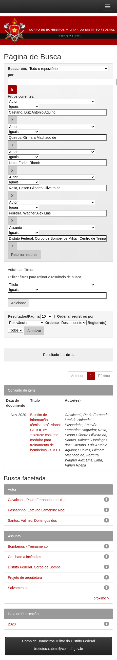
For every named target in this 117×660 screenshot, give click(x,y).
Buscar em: (17, 69)
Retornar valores (24, 255)
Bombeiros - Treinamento (28, 546)
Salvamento (17, 588)
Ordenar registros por (75, 316)
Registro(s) (97, 323)
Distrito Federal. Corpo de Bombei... (36, 567)
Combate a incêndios (24, 557)
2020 (12, 624)
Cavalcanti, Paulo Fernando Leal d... (36, 500)
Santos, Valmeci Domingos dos (32, 520)
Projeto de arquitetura (25, 577)
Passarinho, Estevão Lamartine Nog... (38, 510)
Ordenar (52, 323)
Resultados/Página (24, 316)
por (11, 75)
